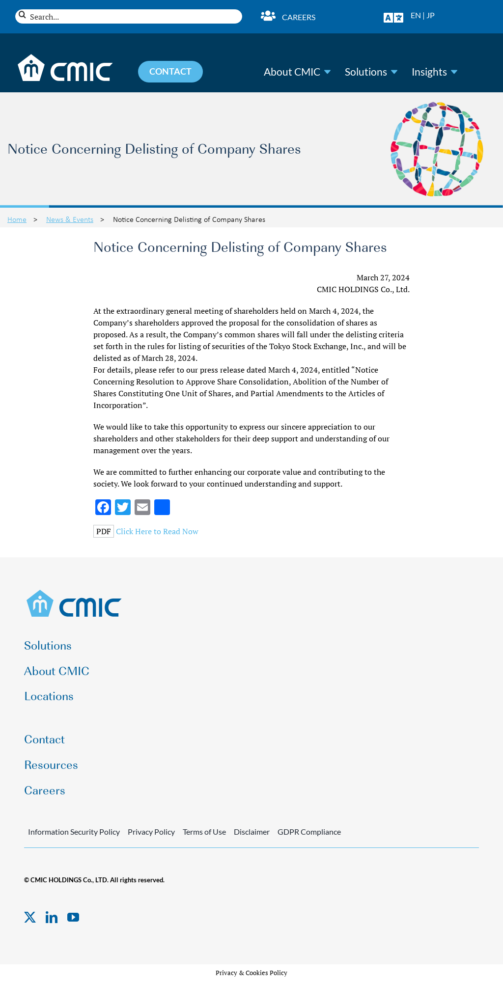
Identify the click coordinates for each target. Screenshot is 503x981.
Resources (51, 764)
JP (430, 15)
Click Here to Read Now (157, 531)
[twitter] (30, 917)
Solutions (366, 72)
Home (17, 219)
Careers (298, 17)
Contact (44, 738)
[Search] (22, 14)
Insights (429, 72)
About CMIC (292, 72)
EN (416, 15)
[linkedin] (51, 917)
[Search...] (128, 16)
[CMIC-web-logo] (74, 592)
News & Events (69, 219)
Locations (49, 695)
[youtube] (73, 917)
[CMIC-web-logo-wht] (65, 57)
